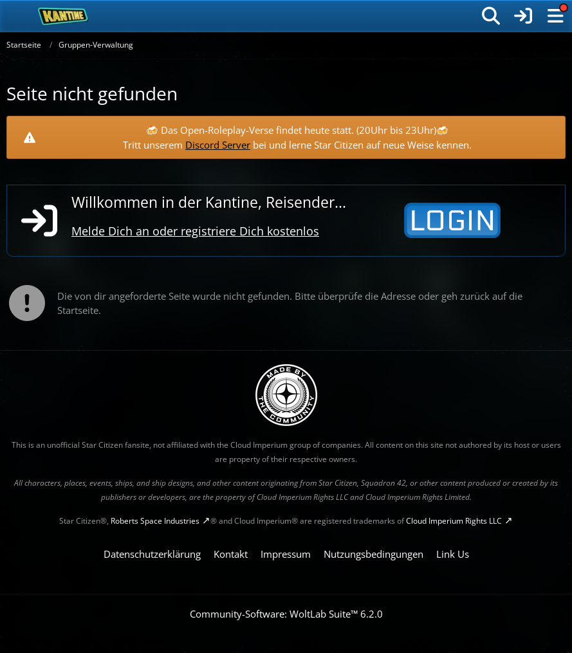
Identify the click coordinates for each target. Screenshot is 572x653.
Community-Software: (286, 613)
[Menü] (555, 16)
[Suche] (491, 16)
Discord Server (217, 144)
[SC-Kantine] (63, 16)
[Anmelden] (523, 16)
